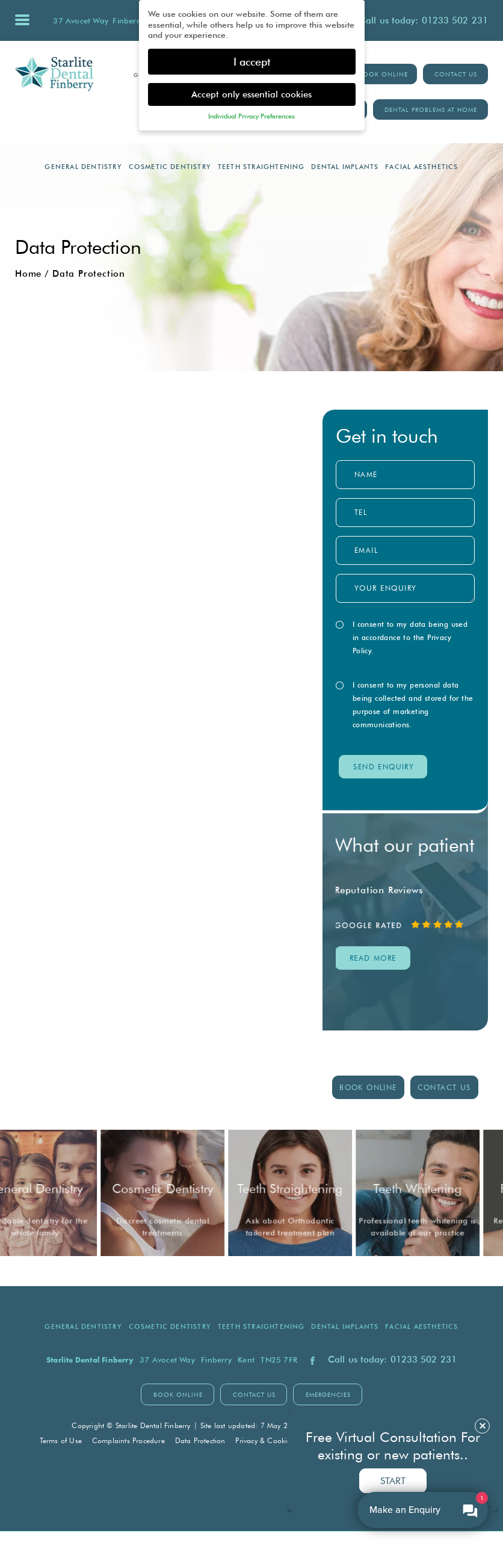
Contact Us (455, 74)
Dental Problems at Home (430, 109)
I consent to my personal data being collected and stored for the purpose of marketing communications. (409, 704)
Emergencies (328, 1394)
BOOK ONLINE (383, 74)
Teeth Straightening (261, 166)
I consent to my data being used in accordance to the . (406, 637)
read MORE (374, 958)
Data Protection (200, 1440)
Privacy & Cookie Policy (273, 1440)
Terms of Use (61, 1440)
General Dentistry (83, 166)
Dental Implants (344, 166)
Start (393, 1480)
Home (28, 273)
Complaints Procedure (128, 1440)
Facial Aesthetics (421, 166)
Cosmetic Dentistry (170, 166)
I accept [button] (251, 61)
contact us (444, 1087)
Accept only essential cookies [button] (251, 94)
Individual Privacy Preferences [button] (251, 116)
